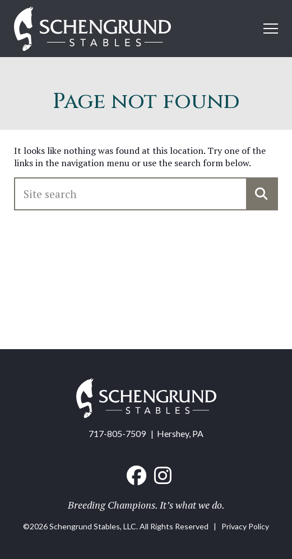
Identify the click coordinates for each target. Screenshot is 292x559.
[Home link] (92, 30)
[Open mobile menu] (270, 29)
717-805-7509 (117, 433)
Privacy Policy (245, 526)
